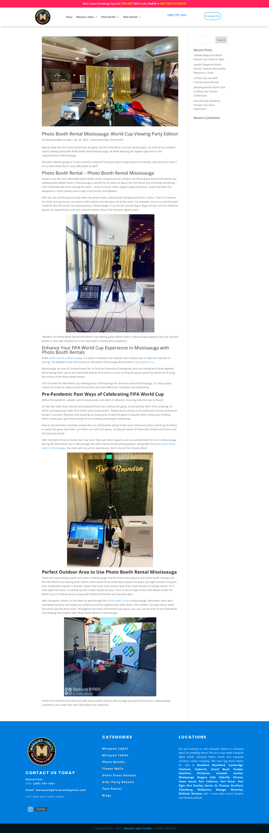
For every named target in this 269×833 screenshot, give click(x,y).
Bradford (203, 765)
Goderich (201, 769)
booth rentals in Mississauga (65, 358)
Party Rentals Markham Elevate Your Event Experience (207, 105)
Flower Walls (113, 769)
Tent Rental (112, 789)
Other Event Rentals (119, 775)
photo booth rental (118, 600)
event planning (99, 139)
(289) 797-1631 (177, 15)
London (238, 773)
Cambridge (236, 765)
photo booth (116, 139)
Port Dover (228, 781)
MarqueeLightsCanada (58, 139)
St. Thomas (222, 785)
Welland (184, 793)
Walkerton (204, 789)
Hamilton (185, 773)
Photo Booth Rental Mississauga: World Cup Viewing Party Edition (110, 134)
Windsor (196, 793)
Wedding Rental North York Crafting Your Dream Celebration (209, 91)
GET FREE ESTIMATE (173, 3)
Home (69, 17)
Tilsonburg (185, 789)
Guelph (238, 769)
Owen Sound (187, 781)
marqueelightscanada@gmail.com (61, 790)
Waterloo (237, 789)
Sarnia (209, 785)
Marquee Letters (85, 17)
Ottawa (238, 777)
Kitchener (203, 773)
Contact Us (212, 16)
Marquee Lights (115, 748)
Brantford (218, 765)
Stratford (237, 785)
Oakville (224, 777)
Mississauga (186, 777)
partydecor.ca (146, 362)
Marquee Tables (115, 755)
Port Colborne (208, 781)
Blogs (106, 795)
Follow (41, 809)
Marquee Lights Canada (137, 828)
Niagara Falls (206, 777)
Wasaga (221, 789)
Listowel (221, 773)
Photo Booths (108, 17)
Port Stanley (195, 785)
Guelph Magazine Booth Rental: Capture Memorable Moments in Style (210, 68)
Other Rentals (130, 17)
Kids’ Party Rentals (118, 782)
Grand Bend (220, 769)
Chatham (185, 769)
